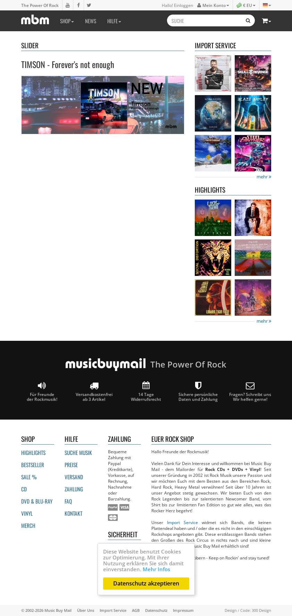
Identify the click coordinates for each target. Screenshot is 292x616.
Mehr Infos (156, 569)
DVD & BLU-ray (36, 501)
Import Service (182, 522)
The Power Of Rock (40, 5)
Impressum (183, 610)
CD (24, 489)
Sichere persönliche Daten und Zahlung (198, 391)
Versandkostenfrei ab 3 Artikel (94, 391)
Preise (71, 465)
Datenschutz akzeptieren (146, 583)
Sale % (29, 477)
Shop (67, 21)
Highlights (33, 452)
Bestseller (32, 465)
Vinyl (27, 513)
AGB (136, 610)
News (90, 21)
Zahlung (74, 489)
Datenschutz (156, 610)
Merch (28, 525)
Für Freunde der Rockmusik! (42, 391)
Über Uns (85, 610)
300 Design (261, 610)
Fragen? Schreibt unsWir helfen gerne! (250, 391)
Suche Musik (78, 452)
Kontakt (73, 513)
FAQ (68, 501)
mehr (264, 177)
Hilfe (114, 21)
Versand (74, 477)
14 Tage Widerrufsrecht (146, 391)
